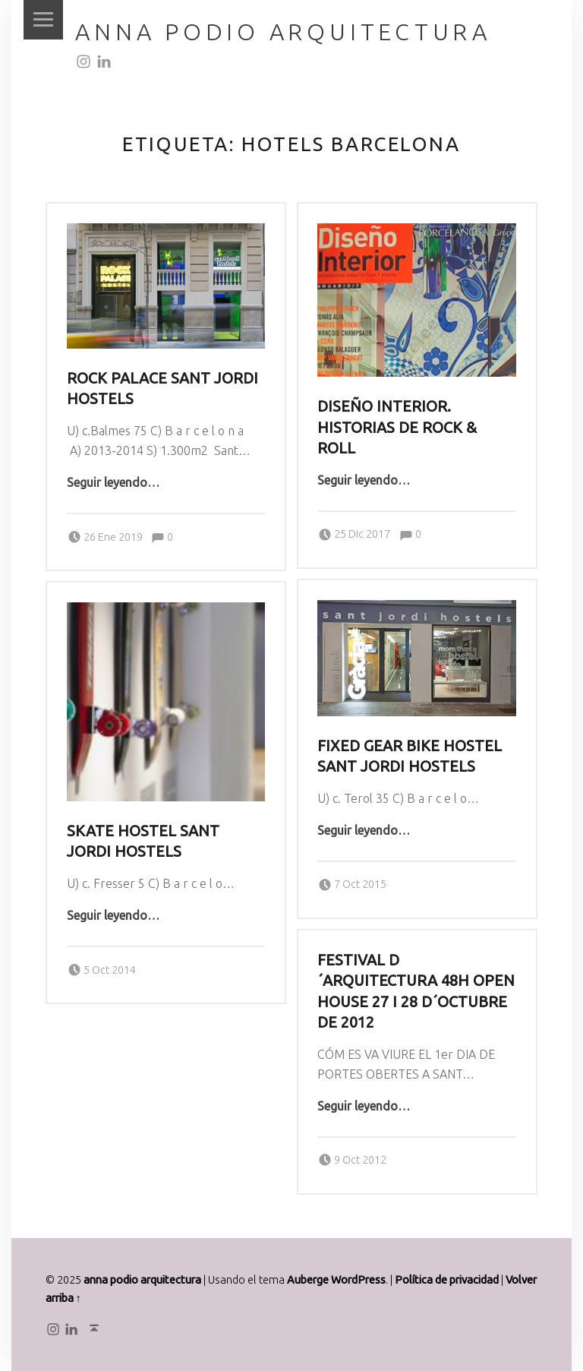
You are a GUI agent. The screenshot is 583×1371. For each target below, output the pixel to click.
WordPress (358, 1280)
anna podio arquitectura (283, 32)
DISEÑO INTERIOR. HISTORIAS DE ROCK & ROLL (397, 427)
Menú (43, 19)
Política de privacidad (447, 1280)
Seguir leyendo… (113, 482)
